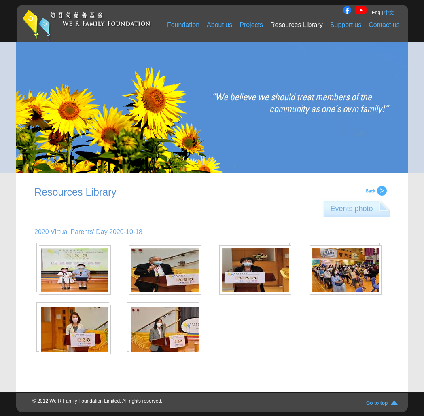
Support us (345, 24)
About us (219, 24)
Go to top (378, 403)
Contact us (384, 24)
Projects (251, 24)
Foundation (183, 24)
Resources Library (296, 24)
